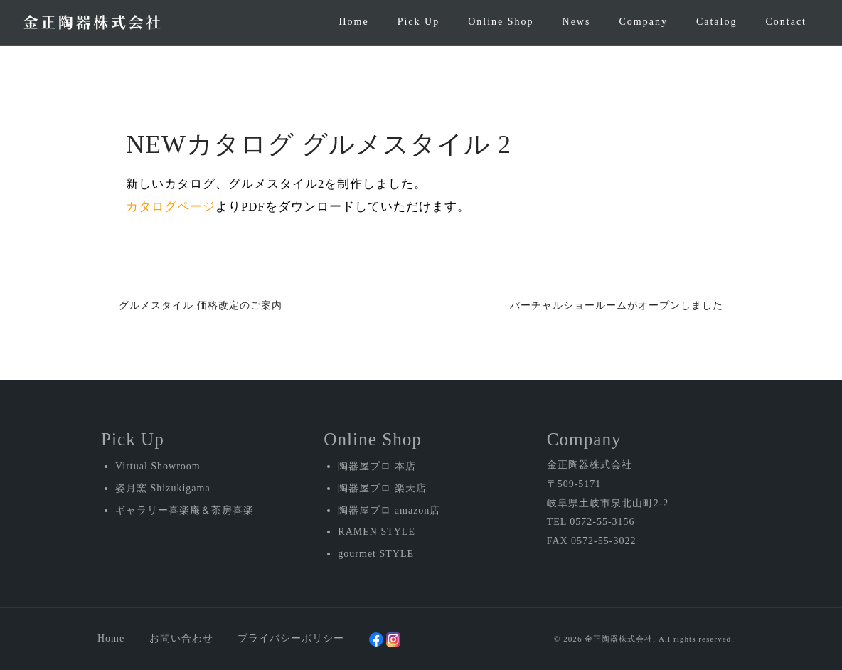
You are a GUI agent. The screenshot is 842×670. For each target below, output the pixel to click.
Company (643, 21)
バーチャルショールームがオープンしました (616, 305)
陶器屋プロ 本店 (377, 466)
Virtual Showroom (158, 466)
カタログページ (170, 206)
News (577, 21)
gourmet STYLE (376, 553)
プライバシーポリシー (291, 638)
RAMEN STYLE (376, 531)
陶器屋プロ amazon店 (389, 510)
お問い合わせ (181, 638)
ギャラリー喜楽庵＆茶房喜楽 (184, 510)
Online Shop (500, 21)
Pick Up (419, 21)
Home (353, 21)
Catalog (716, 21)
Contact (785, 21)
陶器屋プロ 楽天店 (382, 488)
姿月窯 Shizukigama (162, 488)
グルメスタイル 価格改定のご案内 (200, 305)
